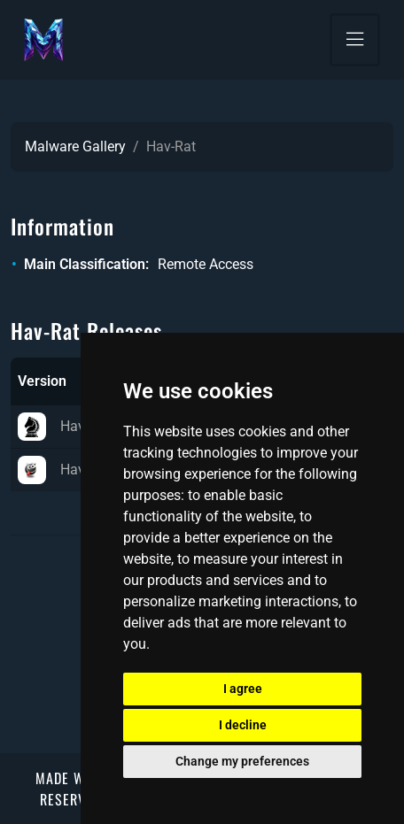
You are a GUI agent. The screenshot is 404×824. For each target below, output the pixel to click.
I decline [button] (243, 725)
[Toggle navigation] (355, 39)
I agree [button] (242, 689)
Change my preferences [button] (242, 761)
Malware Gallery (75, 146)
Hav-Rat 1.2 (75, 426)
